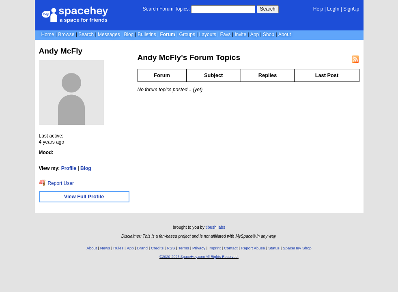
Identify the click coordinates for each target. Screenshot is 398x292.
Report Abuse (253, 248)
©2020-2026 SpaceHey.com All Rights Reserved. (199, 257)
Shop (268, 34)
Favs (225, 34)
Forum (167, 34)
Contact (231, 248)
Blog (128, 34)
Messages (109, 34)
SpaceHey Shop (297, 248)
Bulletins (147, 34)
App (254, 34)
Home (47, 34)
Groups (187, 34)
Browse (66, 34)
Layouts (207, 34)
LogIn (333, 9)
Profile (68, 168)
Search (267, 9)
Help (318, 9)
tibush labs (215, 227)
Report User (56, 183)
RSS (171, 248)
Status (274, 248)
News (105, 248)
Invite (240, 34)
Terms (183, 248)
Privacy (198, 248)
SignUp (351, 9)
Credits (157, 248)
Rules (118, 248)
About (284, 34)
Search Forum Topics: (166, 9)
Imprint (215, 248)
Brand (142, 248)
